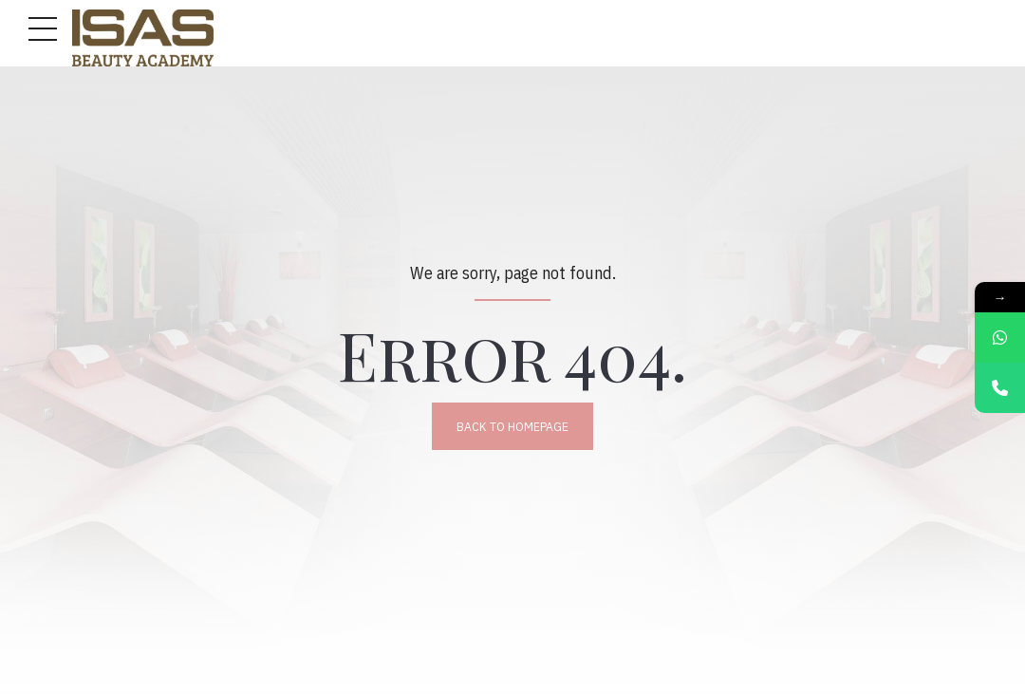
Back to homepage (512, 426)
